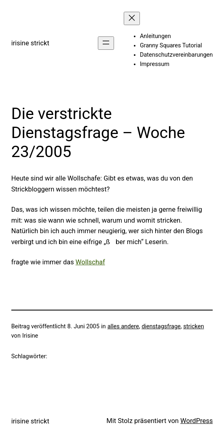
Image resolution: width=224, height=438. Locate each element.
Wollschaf (90, 262)
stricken (193, 326)
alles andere (123, 326)
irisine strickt (30, 43)
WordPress (196, 421)
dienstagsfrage (161, 326)
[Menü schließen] (132, 18)
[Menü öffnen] (106, 43)
